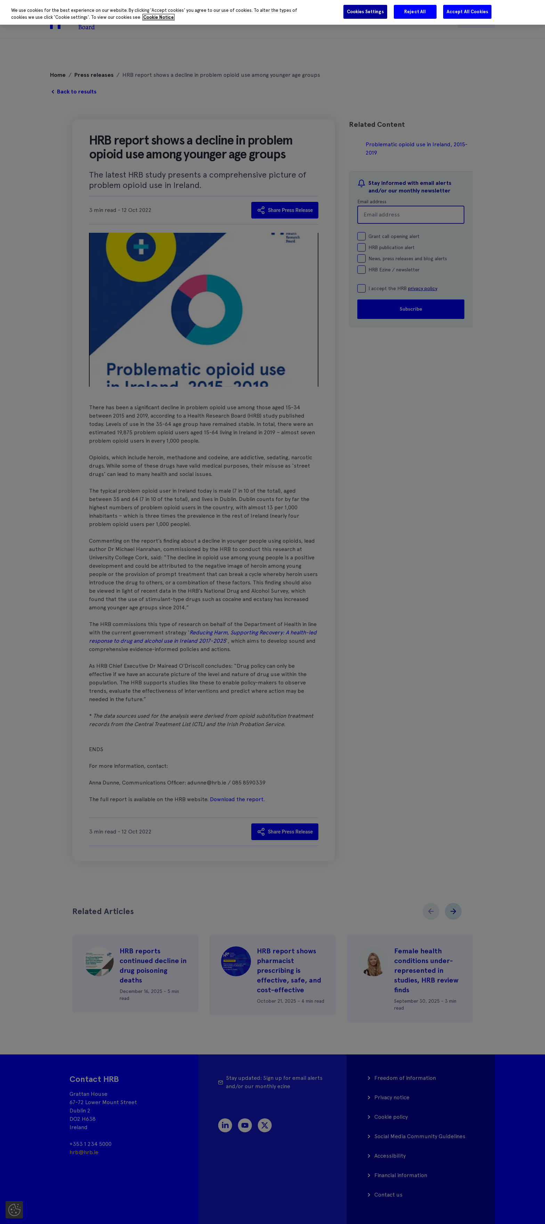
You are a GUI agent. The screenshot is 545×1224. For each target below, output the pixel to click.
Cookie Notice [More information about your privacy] (158, 17)
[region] (272, 12)
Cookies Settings (365, 11)
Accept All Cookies (467, 11)
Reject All (415, 11)
